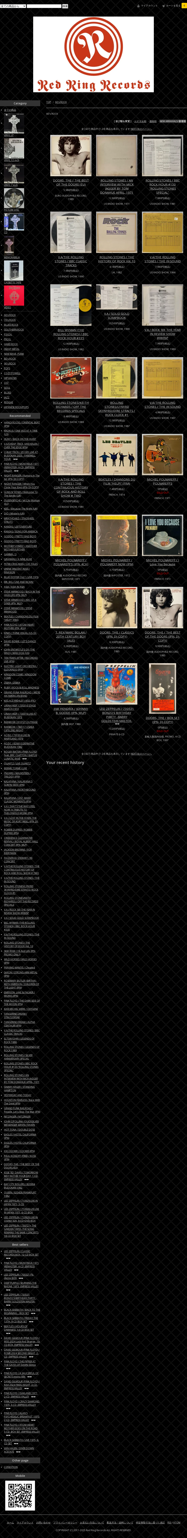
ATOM (176, 1522)
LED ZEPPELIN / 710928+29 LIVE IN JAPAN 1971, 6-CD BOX (21, 1210)
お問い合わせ (43, 1522)
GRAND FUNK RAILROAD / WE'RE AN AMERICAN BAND (22, 694)
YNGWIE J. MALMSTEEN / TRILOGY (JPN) (17, 774)
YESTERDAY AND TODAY (17, 1095)
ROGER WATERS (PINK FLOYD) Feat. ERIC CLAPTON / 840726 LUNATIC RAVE (20, 755)
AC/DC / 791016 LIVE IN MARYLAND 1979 (17, 736)
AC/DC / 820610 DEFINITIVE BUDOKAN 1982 (19, 745)
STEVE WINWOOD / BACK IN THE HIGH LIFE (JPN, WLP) (22, 593)
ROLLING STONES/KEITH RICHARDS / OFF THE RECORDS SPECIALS (71, 407)
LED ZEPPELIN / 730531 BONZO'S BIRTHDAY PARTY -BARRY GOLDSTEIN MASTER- (117, 716)
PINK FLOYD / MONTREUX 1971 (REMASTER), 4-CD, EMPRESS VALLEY (21, 467)
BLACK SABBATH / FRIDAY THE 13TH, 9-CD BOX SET (21, 1319)
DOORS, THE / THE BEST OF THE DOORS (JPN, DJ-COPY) (163, 636)
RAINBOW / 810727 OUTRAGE (21, 722)
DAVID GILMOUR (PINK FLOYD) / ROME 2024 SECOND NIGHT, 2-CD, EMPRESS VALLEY (22, 1353)
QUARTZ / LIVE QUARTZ (17, 763)
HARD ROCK (11, 344)
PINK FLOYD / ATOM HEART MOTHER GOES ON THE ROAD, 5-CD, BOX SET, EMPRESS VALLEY (22, 1429)
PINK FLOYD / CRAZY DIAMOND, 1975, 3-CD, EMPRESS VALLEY (22, 1405)
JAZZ (6, 397)
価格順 (153, 121)
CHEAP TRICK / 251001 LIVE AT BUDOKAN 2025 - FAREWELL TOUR (21, 455)
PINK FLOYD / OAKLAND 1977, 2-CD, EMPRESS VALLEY (21, 1394)
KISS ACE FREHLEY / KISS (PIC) (20, 700)
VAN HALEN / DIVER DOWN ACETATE (19, 1450)
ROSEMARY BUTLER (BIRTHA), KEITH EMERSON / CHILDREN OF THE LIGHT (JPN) (21, 984)
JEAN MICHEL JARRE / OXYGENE (21, 1009)
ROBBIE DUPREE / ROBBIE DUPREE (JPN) (18, 831)
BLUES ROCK (11, 324)
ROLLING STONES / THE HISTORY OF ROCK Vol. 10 (116, 259)
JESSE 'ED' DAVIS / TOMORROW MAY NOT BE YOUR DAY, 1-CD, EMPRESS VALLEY (21, 1176)
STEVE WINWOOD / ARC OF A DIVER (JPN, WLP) (20, 601)
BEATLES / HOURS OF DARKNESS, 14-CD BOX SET (19, 1329)
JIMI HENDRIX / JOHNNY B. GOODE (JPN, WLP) (71, 711)
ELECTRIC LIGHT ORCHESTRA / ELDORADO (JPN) (20, 667)
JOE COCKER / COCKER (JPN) (19, 1151)
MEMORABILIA (12, 257)
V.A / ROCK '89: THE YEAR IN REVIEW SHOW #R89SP (163, 334)
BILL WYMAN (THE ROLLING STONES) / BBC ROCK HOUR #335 (70, 334)
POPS (7, 368)
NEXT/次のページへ (141, 129)
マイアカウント (149, 5)
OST (6, 383)
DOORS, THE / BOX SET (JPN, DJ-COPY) (163, 720)
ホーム (10, 1522)
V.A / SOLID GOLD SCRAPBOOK (116, 316)
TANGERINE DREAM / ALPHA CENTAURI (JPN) (19, 1023)
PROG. (7, 339)
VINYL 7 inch (11, 185)
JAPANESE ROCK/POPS (16, 407)
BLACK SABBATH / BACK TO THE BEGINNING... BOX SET (22, 1311)
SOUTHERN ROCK (14, 329)
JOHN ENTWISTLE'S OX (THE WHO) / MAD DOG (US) (19, 651)
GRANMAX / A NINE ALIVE (18, 559)
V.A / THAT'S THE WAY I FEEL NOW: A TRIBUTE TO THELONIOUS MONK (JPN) (19, 810)
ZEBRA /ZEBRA (12, 682)
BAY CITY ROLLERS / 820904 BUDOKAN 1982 (19, 1185)
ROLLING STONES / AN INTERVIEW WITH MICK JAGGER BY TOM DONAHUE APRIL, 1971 (117, 186)
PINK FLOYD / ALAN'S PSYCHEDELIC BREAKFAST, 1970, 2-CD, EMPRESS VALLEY (22, 1416)
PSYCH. (8, 334)
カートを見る (176, 5)
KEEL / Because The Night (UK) (20, 508)
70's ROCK (10, 320)
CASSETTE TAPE (12, 282)
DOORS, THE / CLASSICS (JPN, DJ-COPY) (117, 634)
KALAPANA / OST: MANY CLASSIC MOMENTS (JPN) (17, 799)
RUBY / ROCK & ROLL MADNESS (21, 687)
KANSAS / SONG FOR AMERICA (21, 531)
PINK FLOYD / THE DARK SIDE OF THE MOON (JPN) (22, 1002)
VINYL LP (9, 135)
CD (5, 232)
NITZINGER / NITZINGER (17, 1116)
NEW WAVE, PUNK (14, 354)
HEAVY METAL (12, 349)
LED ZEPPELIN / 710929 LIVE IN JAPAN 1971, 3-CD (21, 1202)
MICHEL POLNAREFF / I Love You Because (162, 562)
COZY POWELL (12, 373)
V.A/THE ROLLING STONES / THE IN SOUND (163, 259)
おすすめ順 (140, 121)
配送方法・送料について (120, 1522)
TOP (48, 102)
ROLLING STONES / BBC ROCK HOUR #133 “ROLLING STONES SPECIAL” (163, 186)
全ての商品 (10, 110)
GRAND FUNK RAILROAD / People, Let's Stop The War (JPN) (22, 1110)
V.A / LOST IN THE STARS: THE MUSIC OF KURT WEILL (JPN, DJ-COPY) (21, 821)
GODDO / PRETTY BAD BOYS (20, 536)
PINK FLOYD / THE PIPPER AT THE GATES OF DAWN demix (20, 1365)
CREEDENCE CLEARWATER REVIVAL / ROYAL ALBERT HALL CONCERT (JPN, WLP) (21, 841)
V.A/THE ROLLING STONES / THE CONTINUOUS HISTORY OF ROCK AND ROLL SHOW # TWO (71, 487)
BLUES (7, 392)
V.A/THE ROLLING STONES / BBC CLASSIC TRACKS (71, 261)
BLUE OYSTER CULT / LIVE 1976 (21, 577)
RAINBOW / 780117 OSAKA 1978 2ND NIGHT (19, 728)
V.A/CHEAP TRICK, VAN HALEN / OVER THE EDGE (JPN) (21, 445)
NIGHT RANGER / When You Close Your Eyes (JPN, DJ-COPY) (21, 485)
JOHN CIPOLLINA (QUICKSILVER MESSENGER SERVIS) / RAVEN (21, 1123)
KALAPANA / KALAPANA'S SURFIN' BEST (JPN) (18, 783)
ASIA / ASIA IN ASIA (14, 587)
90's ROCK (10, 363)
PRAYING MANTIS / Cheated (19, 967)
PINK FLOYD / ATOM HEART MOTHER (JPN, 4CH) (19, 626)
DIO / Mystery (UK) (14, 513)
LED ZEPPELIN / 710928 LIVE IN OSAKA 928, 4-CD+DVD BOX (21, 1219)
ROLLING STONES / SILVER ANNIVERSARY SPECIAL (18, 1056)
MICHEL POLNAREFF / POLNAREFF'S (162, 481)
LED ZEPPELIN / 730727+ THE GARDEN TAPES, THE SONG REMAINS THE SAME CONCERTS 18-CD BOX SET (21, 1231)
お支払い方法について (92, 1522)
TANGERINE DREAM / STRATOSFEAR (15, 1015)
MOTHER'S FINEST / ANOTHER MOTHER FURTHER (20, 547)
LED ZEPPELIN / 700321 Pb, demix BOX (19, 1276)
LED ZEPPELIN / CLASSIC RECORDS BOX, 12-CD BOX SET (21, 1254)
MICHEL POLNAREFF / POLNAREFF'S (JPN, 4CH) (70, 562)
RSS (169, 1522)
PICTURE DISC (11, 210)
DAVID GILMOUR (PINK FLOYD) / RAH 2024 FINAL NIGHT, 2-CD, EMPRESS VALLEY (22, 1385)
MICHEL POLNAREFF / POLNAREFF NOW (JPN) (116, 562)
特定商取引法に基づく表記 (150, 1522)
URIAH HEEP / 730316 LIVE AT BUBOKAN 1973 (20, 715)
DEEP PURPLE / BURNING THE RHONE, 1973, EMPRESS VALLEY (21, 1286)
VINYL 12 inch (11, 160)
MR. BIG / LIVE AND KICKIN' (19, 582)
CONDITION (11, 1467)
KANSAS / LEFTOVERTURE (18, 526)
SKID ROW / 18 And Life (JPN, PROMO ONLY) (20, 952)
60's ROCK (61, 102)
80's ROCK (10, 358)
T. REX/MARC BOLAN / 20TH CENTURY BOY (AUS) (71, 636)
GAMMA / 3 (10, 554)
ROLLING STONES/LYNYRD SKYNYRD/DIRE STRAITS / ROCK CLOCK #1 (116, 409)
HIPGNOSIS (10, 378)
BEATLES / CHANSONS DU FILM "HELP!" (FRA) (116, 481)
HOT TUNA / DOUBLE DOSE (19, 1129)
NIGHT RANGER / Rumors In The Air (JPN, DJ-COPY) (22, 477)
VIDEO (7, 307)
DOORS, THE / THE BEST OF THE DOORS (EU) (71, 182)
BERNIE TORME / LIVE (15, 768)
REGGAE (8, 402)
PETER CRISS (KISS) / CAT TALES (21, 564)
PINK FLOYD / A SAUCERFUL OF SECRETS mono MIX (21, 1374)
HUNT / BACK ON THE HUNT (20, 439)
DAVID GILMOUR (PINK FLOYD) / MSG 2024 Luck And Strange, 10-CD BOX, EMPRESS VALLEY (22, 1341)
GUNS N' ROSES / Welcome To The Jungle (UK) (21, 493)
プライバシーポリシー (65, 1522)
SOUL (7, 387)
